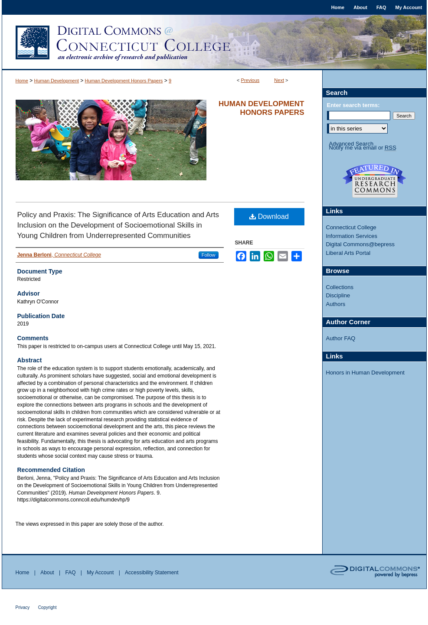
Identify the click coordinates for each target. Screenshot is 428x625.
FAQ (70, 573)
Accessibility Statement (151, 573)
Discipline (338, 295)
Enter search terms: (353, 105)
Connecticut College (351, 227)
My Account (100, 573)
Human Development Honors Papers (124, 80)
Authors (336, 304)
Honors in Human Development (365, 372)
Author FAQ (341, 338)
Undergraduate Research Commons (374, 180)
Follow (209, 254)
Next (279, 80)
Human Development (56, 80)
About (47, 573)
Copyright (47, 607)
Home (22, 80)
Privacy (23, 607)
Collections (340, 287)
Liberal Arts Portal (348, 253)
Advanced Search (351, 143)
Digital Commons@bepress (360, 244)
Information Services (352, 236)
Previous (250, 80)
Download (269, 216)
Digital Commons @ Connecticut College (214, 42)
